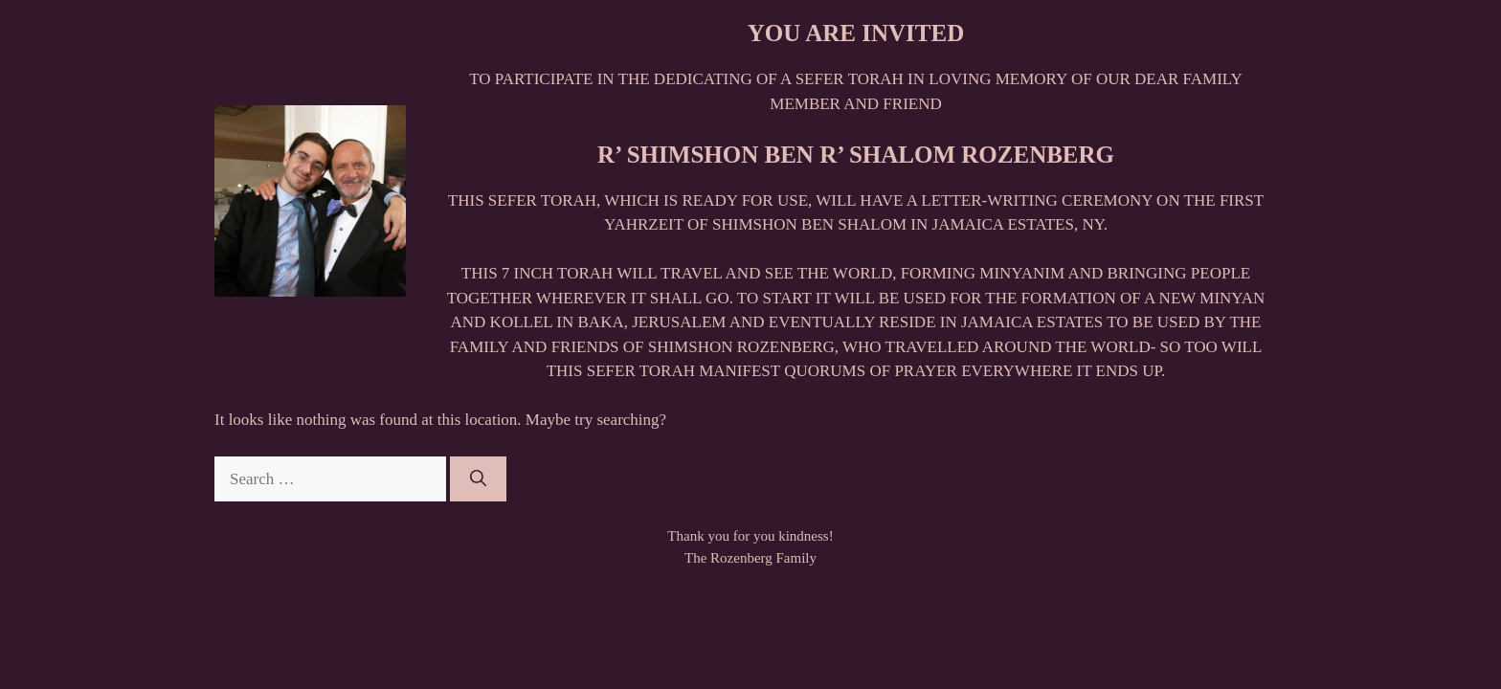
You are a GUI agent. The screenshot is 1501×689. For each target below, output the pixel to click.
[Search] (478, 479)
